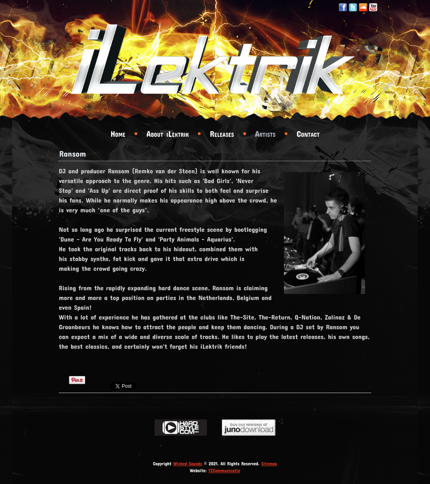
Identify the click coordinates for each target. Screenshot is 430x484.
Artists (265, 133)
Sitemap (269, 463)
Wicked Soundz (187, 463)
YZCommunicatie (225, 470)
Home (117, 133)
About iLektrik (167, 133)
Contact (308, 133)
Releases (222, 133)
